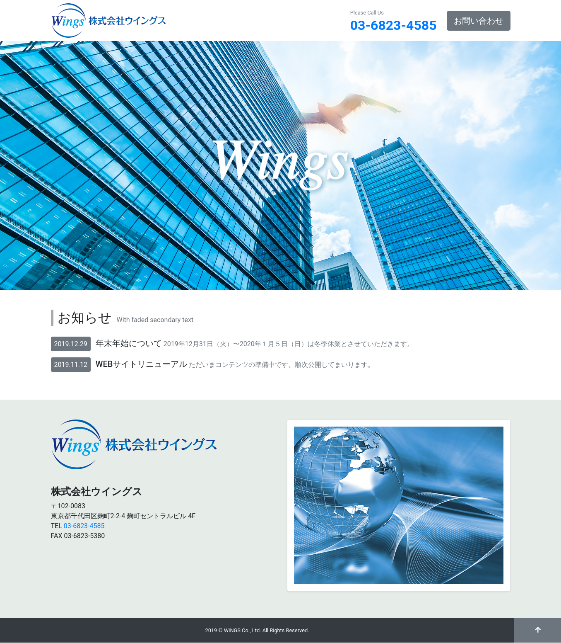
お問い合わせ (478, 21)
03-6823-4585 (393, 25)
